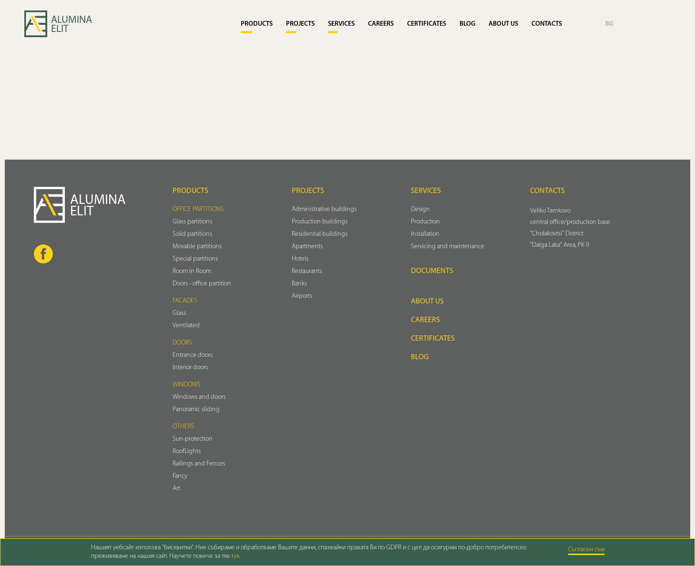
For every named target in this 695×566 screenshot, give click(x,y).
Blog (467, 24)
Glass (179, 313)
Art (176, 488)
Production (425, 221)
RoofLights (187, 451)
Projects (300, 24)
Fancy (180, 476)
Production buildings (320, 221)
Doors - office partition (202, 283)
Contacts (546, 24)
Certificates (426, 24)
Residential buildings (320, 234)
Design (420, 209)
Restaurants (307, 271)
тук (235, 556)
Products (257, 24)
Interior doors (190, 367)
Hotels (300, 259)
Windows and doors (199, 397)
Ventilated (186, 325)
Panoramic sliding (196, 409)
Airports (302, 296)
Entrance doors (193, 355)
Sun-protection (193, 439)
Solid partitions (192, 234)
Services (341, 24)
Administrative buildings (324, 209)
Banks (299, 283)
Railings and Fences (199, 463)
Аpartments (307, 246)
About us (503, 24)
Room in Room (192, 271)
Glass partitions (192, 221)
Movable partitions (197, 246)
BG (609, 24)
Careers (381, 24)
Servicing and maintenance (447, 246)
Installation (425, 234)
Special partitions (195, 259)
